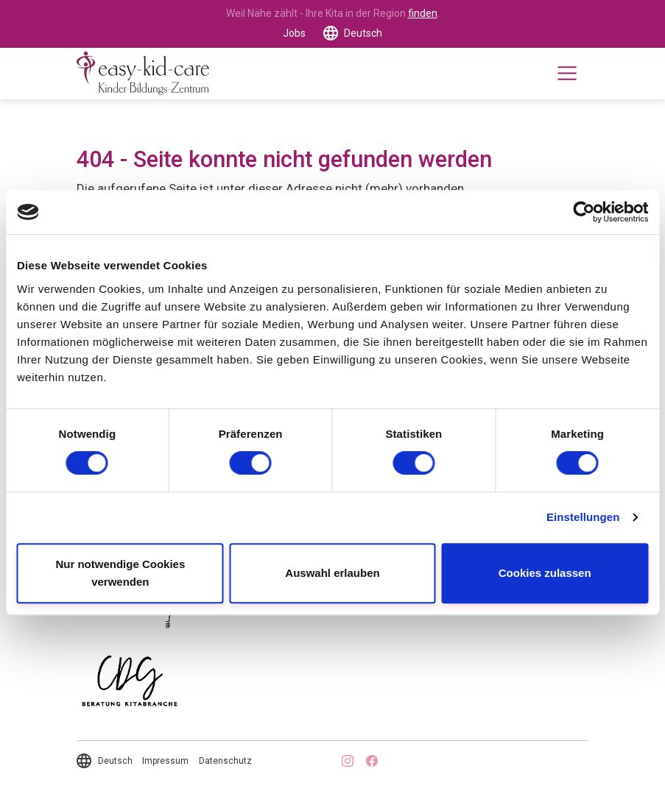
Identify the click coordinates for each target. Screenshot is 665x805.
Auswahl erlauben (332, 573)
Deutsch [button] (363, 33)
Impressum (165, 761)
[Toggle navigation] (567, 73)
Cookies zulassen (545, 573)
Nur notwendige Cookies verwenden (120, 573)
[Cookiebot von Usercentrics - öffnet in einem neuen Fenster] (583, 212)
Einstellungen (583, 517)
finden (422, 13)
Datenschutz (225, 761)
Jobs (294, 33)
